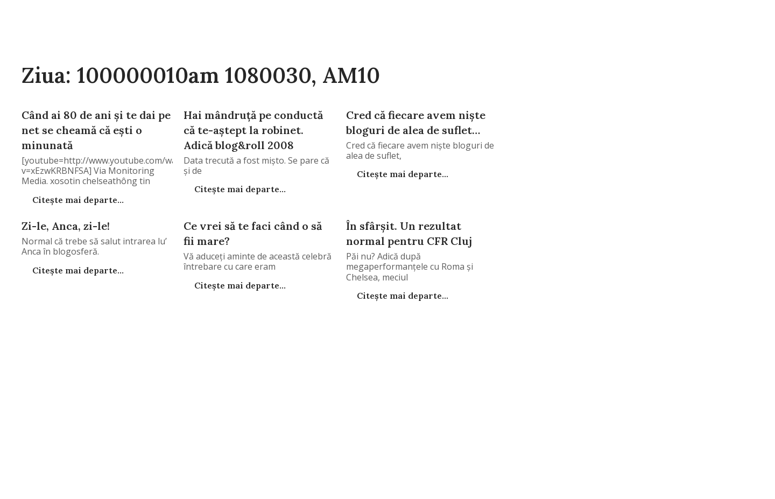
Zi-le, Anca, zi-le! (66, 226)
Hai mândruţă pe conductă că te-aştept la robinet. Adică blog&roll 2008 (253, 130)
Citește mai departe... (77, 199)
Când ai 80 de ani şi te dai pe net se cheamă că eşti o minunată (96, 130)
